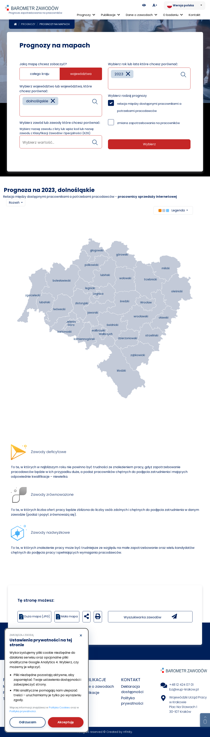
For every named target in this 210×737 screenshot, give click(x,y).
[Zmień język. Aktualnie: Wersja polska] (184, 6)
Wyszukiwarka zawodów (150, 617)
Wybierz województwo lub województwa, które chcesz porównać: (55, 88)
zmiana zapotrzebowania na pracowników (148, 123)
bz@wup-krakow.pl (184, 689)
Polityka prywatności (23, 711)
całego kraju (39, 74)
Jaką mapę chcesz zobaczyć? (43, 64)
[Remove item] (53, 101)
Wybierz (149, 144)
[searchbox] (23, 110)
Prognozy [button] (86, 15)
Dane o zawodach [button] (141, 15)
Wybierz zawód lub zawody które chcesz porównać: (59, 122)
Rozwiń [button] (14, 202)
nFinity (127, 732)
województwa (80, 74)
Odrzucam (27, 722)
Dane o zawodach (98, 686)
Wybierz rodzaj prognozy (127, 95)
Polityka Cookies (59, 707)
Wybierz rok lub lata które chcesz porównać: (143, 64)
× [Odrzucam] (80, 635)
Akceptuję (65, 722)
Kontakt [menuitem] (194, 15)
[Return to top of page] (205, 720)
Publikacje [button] (110, 15)
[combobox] (60, 105)
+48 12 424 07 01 (181, 684)
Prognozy (28, 24)
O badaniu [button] (173, 15)
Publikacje (90, 692)
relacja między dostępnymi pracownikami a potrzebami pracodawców (149, 107)
